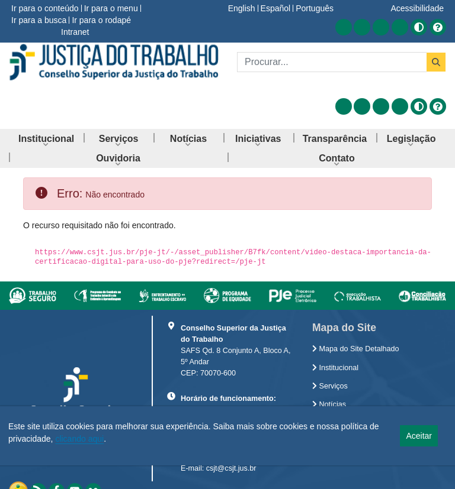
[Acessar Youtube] (381, 27)
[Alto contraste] (419, 27)
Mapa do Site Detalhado (355, 349)
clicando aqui (79, 438)
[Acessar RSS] (343, 27)
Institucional (335, 368)
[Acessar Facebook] (362, 27)
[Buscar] (332, 62)
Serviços (330, 386)
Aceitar (419, 436)
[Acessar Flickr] (400, 27)
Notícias (329, 404)
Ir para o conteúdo (45, 8)
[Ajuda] (438, 27)
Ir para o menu (111, 8)
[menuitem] (46, 138)
